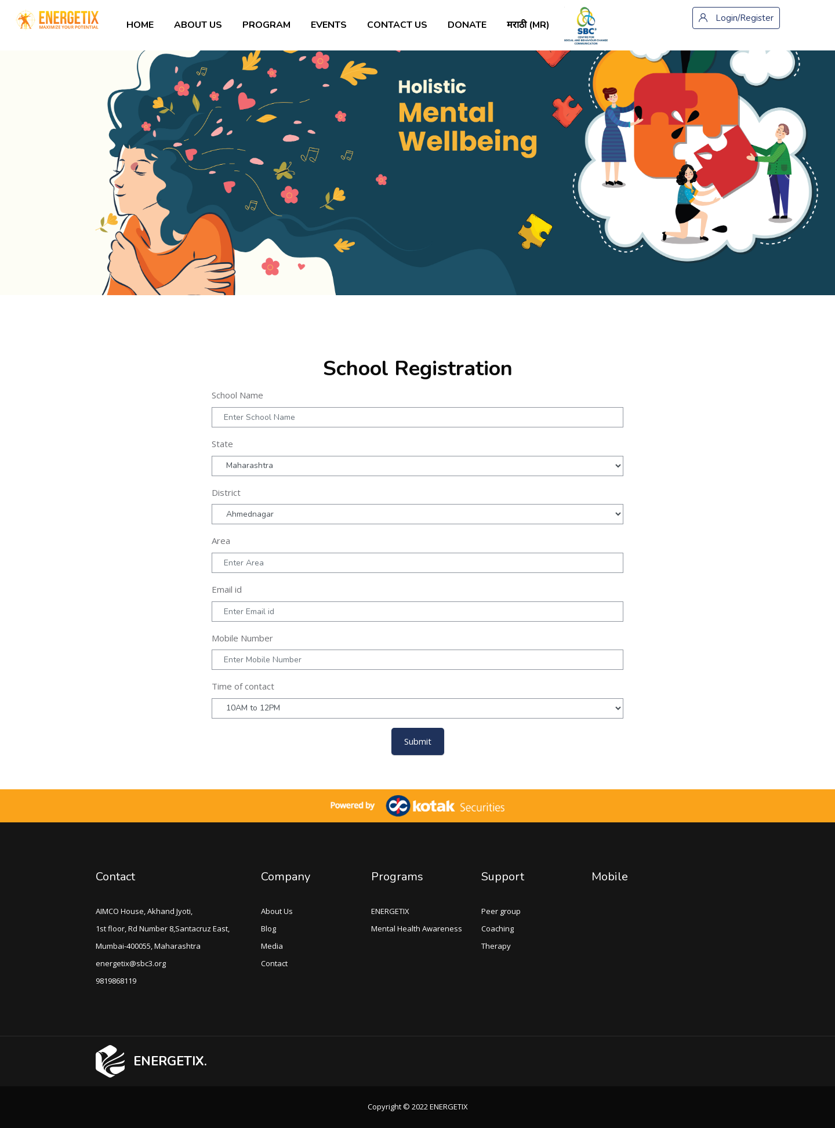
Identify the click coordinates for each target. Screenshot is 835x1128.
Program (266, 25)
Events (329, 25)
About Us (277, 911)
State (222, 443)
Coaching (497, 928)
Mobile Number (242, 638)
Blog (268, 928)
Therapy (496, 946)
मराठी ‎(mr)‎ (528, 25)
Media (272, 946)
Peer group (501, 911)
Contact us (397, 25)
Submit (417, 741)
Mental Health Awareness (416, 928)
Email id (227, 589)
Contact (274, 963)
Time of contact (243, 686)
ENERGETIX (390, 911)
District (226, 492)
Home (140, 25)
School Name (237, 395)
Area (221, 540)
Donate (467, 25)
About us (198, 25)
